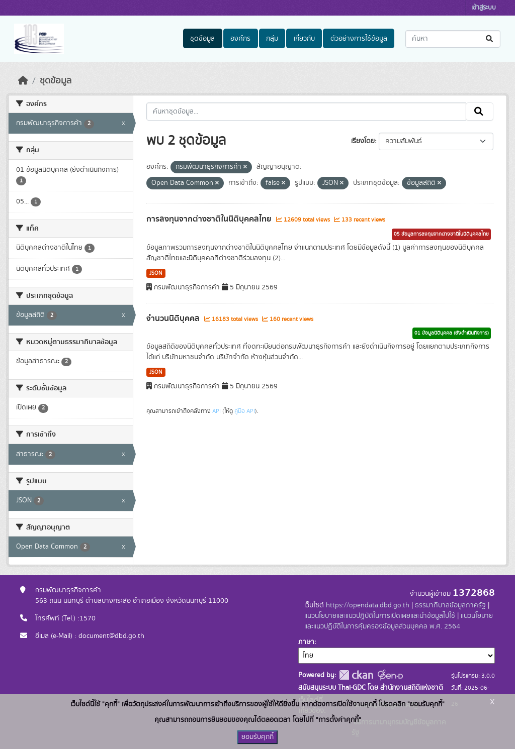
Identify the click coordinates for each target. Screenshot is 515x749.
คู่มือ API (244, 410)
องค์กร (240, 39)
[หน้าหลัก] (23, 80)
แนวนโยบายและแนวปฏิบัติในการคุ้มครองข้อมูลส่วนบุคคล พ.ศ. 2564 (398, 621)
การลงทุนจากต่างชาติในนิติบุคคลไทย (210, 219)
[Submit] (490, 39)
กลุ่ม (272, 39)
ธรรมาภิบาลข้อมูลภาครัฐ (450, 605)
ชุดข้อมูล (202, 39)
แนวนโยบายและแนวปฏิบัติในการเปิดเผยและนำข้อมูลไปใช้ (379, 616)
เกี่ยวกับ (304, 39)
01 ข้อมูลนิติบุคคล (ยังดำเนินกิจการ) (451, 333)
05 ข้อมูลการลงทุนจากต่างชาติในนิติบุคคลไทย (441, 234)
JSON (155, 273)
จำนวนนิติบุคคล (174, 318)
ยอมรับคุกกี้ (257, 737)
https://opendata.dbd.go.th (367, 605)
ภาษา (306, 642)
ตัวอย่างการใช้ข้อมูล (358, 39)
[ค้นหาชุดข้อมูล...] (452, 39)
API (216, 410)
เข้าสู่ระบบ (483, 8)
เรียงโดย (363, 141)
